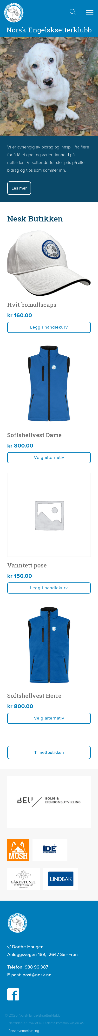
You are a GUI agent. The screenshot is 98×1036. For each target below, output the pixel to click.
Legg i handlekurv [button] (49, 327)
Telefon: (27, 967)
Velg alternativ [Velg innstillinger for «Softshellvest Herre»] (49, 718)
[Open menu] (89, 12)
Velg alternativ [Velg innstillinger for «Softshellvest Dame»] (49, 457)
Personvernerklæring (23, 1030)
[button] (49, 752)
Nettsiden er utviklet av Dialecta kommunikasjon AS (47, 1023)
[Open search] (73, 12)
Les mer (19, 188)
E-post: (29, 975)
